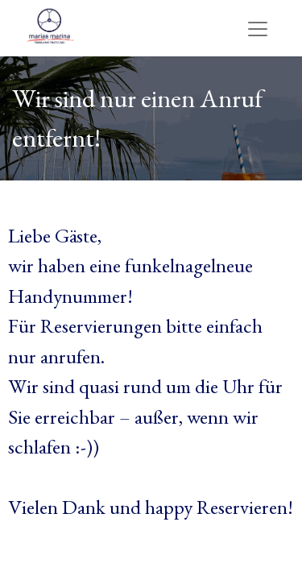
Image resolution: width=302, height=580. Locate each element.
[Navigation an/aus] (257, 27)
